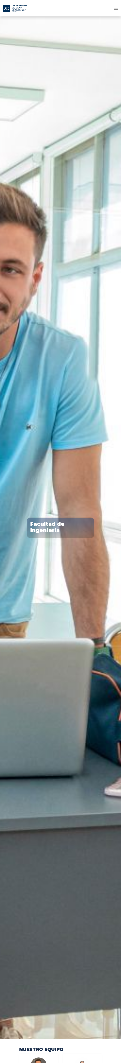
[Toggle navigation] (115, 8)
